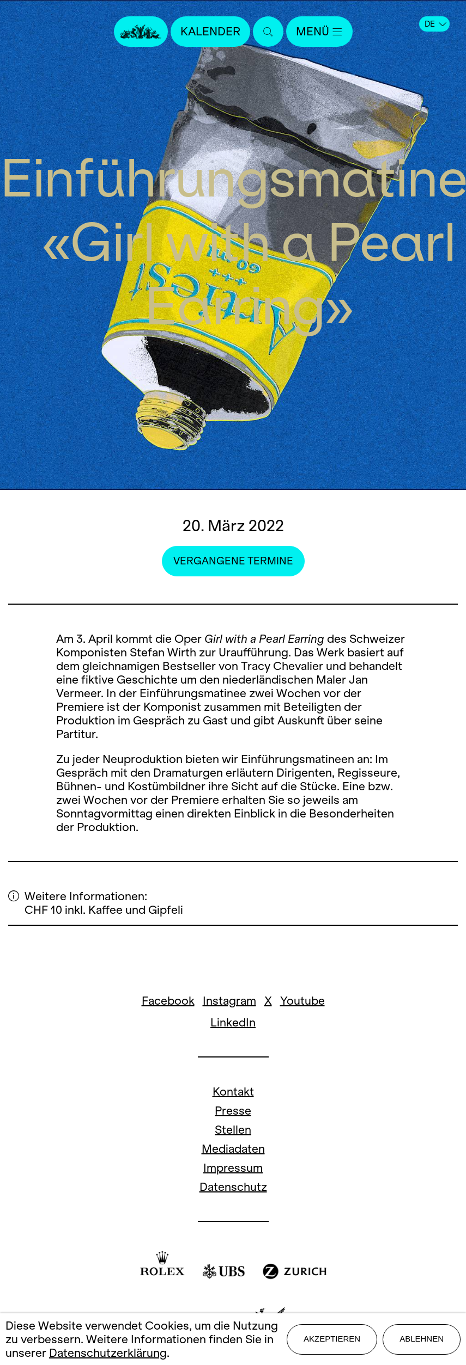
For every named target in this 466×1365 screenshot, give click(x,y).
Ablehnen (422, 1338)
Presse (233, 1110)
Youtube (302, 1000)
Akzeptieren (332, 1338)
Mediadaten (233, 1148)
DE (435, 24)
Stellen (233, 1129)
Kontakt (233, 1091)
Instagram (229, 1000)
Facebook (168, 1000)
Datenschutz (233, 1186)
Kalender (210, 31)
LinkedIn (233, 1022)
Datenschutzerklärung (108, 1352)
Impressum (233, 1167)
